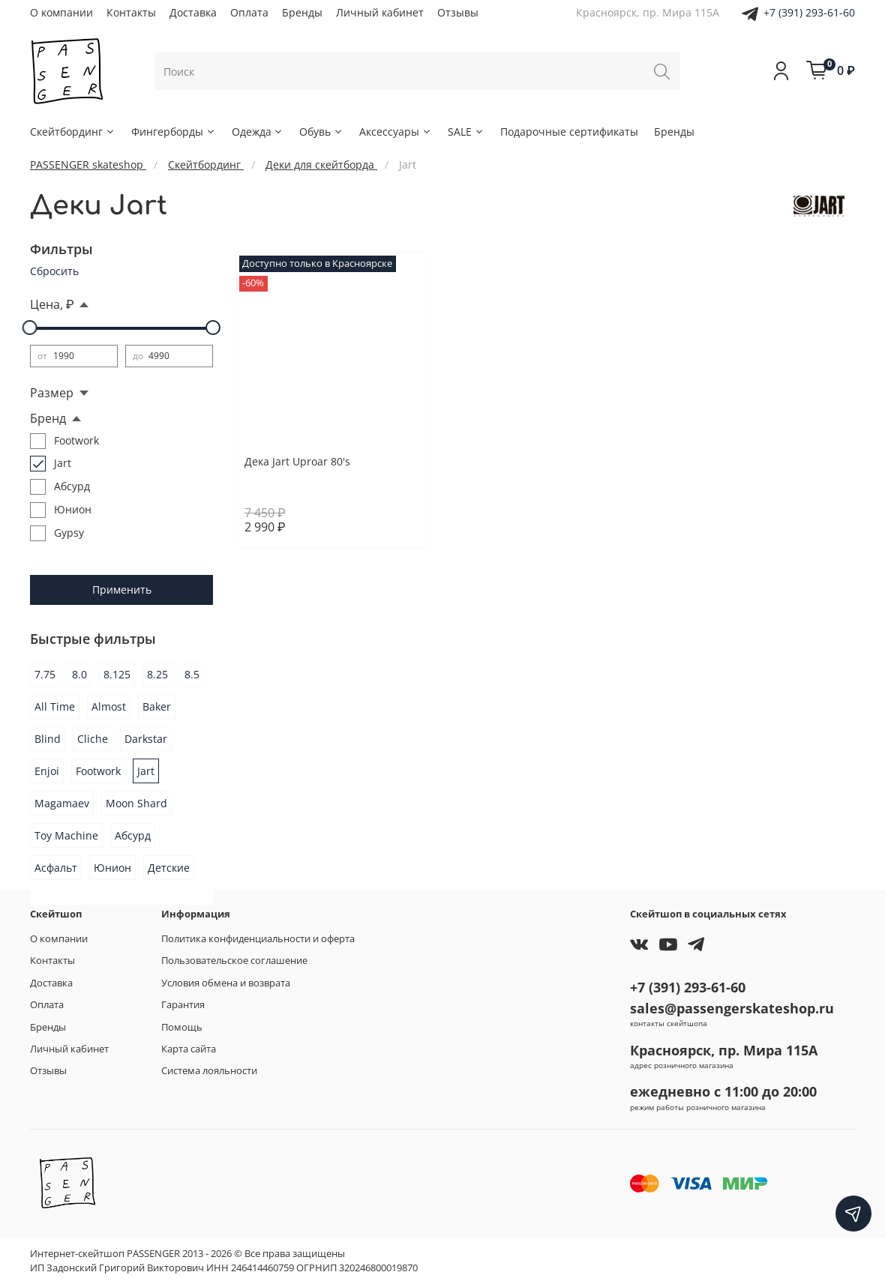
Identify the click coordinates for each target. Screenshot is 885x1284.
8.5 (192, 674)
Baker (156, 706)
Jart (145, 771)
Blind (47, 739)
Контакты (131, 12)
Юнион (112, 867)
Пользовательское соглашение (234, 960)
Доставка (193, 12)
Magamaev (61, 803)
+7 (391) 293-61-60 (809, 12)
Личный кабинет (380, 12)
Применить (122, 589)
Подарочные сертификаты (569, 131)
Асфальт (55, 867)
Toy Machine (66, 835)
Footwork (98, 771)
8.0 (79, 674)
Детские (169, 867)
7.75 (45, 674)
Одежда (258, 131)
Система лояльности (209, 1070)
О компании (61, 12)
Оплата (249, 12)
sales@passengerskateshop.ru (732, 1008)
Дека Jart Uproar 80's (297, 461)
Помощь (181, 1027)
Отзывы (457, 12)
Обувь (321, 131)
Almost (109, 706)
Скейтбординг (73, 131)
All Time (54, 706)
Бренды (302, 12)
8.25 (157, 674)
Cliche (92, 739)
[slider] (30, 327)
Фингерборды (173, 131)
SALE (466, 131)
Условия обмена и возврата (225, 983)
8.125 (117, 674)
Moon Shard (136, 803)
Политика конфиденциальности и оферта (258, 938)
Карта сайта (188, 1049)
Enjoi (46, 771)
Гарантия (183, 1004)
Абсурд (133, 835)
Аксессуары (395, 131)
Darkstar (145, 739)
